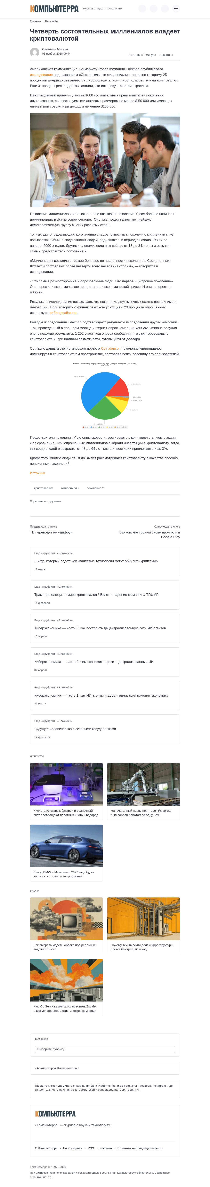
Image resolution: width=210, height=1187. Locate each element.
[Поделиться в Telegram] (40, 508)
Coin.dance (110, 348)
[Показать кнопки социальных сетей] (142, 9)
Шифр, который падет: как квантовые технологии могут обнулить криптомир (96, 561)
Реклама (105, 1148)
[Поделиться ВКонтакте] (32, 508)
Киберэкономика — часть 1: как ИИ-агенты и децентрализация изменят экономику (101, 695)
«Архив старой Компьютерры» (57, 1068)
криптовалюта (44, 488)
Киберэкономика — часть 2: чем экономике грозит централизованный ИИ (93, 662)
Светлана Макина (55, 49)
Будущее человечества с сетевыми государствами (75, 729)
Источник (37, 473)
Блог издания (72, 1148)
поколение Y (95, 488)
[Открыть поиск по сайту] (165, 9)
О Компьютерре (46, 1148)
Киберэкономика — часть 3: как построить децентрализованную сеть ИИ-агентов (100, 628)
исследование (41, 75)
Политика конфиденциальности (140, 1148)
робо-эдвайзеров (63, 313)
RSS (91, 1148)
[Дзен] (61, 1135)
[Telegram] (53, 1135)
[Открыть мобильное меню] (176, 9)
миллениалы (70, 488)
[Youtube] (46, 1135)
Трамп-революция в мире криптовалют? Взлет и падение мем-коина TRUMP (96, 595)
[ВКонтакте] (38, 1135)
